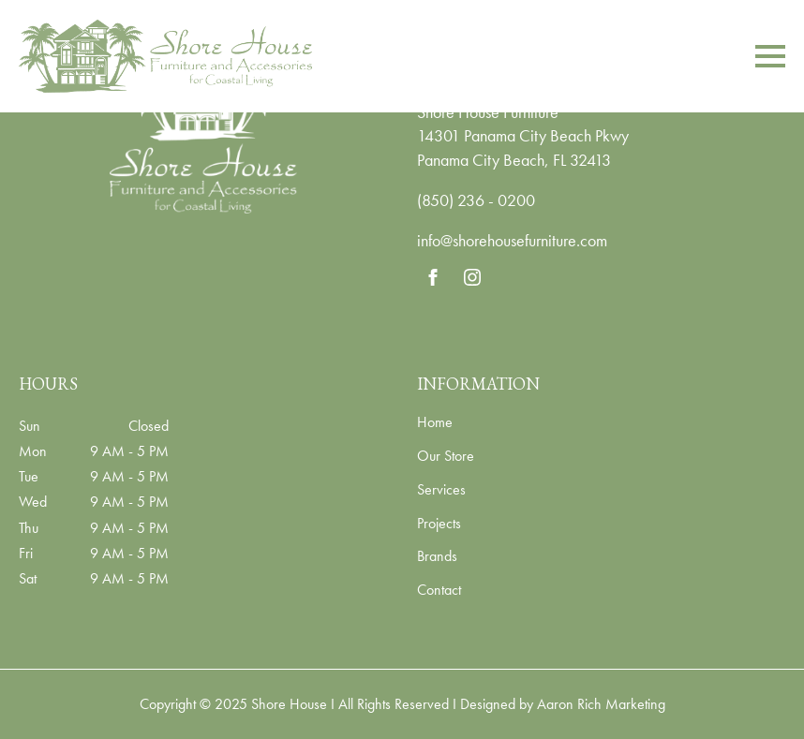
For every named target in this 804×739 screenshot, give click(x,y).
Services (441, 490)
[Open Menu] (770, 56)
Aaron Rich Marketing (601, 704)
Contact (439, 591)
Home (435, 423)
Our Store (445, 457)
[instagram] (472, 277)
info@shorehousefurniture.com (512, 240)
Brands (437, 557)
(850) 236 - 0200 (476, 200)
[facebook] (433, 277)
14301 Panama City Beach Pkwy (523, 135)
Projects (439, 524)
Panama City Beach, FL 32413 (514, 159)
